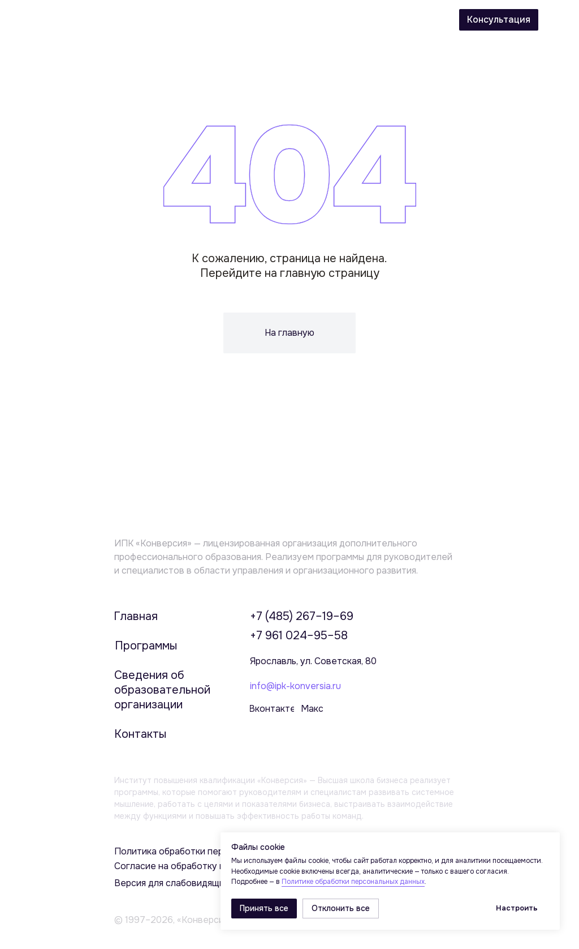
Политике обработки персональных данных (353, 881)
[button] (498, 20)
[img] (559, 21)
